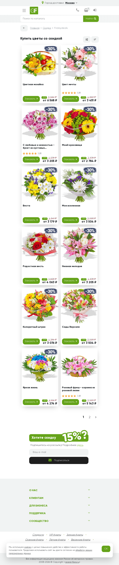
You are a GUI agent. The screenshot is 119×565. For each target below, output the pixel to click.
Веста (26, 206)
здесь (80, 445)
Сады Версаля (71, 327)
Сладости (38, 535)
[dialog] (78, 10)
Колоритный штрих (34, 327)
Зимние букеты (74, 535)
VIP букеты (55, 535)
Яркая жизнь (30, 387)
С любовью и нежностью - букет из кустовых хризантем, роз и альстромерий (38, 147)
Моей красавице (72, 145)
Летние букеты (57, 540)
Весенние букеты (80, 540)
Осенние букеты (34, 540)
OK (106, 549)
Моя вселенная (71, 206)
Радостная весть (33, 266)
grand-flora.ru (72, 562)
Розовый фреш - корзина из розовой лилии (78, 389)
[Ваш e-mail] (58, 452)
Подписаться (58, 460)
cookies (27, 547)
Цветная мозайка (33, 84)
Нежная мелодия (72, 266)
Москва (71, 3)
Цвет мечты (69, 84)
